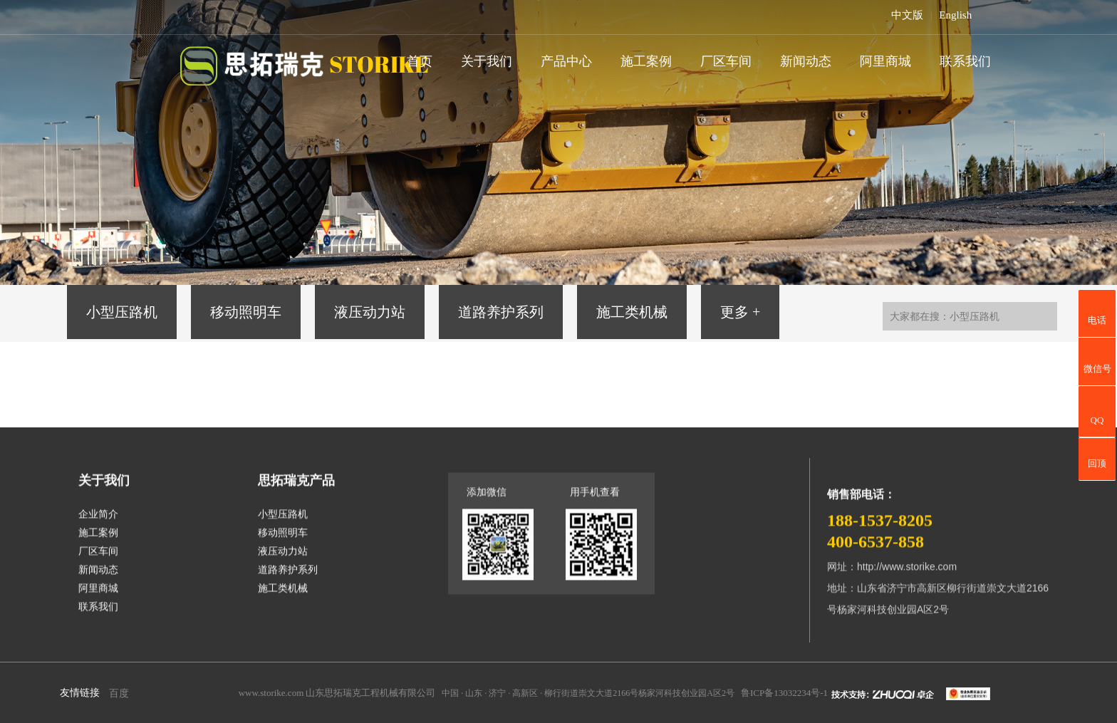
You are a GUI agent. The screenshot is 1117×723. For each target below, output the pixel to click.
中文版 (907, 15)
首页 (419, 61)
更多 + (740, 312)
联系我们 (965, 61)
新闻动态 (805, 61)
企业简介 (98, 520)
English (955, 15)
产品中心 (566, 61)
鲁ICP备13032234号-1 (784, 692)
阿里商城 (885, 61)
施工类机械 (631, 312)
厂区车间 (726, 61)
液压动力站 (369, 312)
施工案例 (646, 61)
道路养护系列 (501, 312)
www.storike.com (271, 692)
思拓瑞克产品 (296, 486)
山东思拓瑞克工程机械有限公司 (370, 692)
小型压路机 (121, 312)
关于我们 (486, 61)
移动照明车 (245, 312)
